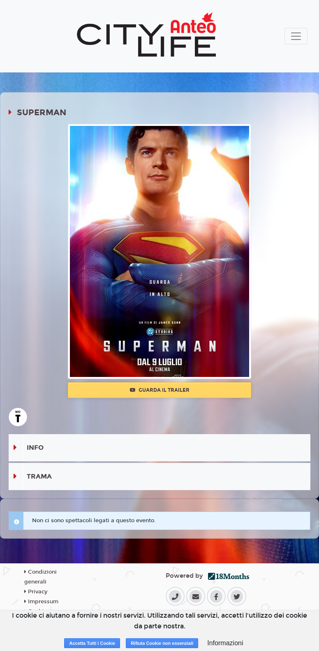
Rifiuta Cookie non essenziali (162, 643)
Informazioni (225, 642)
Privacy (35, 591)
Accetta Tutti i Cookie (92, 643)
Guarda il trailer (160, 390)
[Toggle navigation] (295, 36)
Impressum (41, 601)
